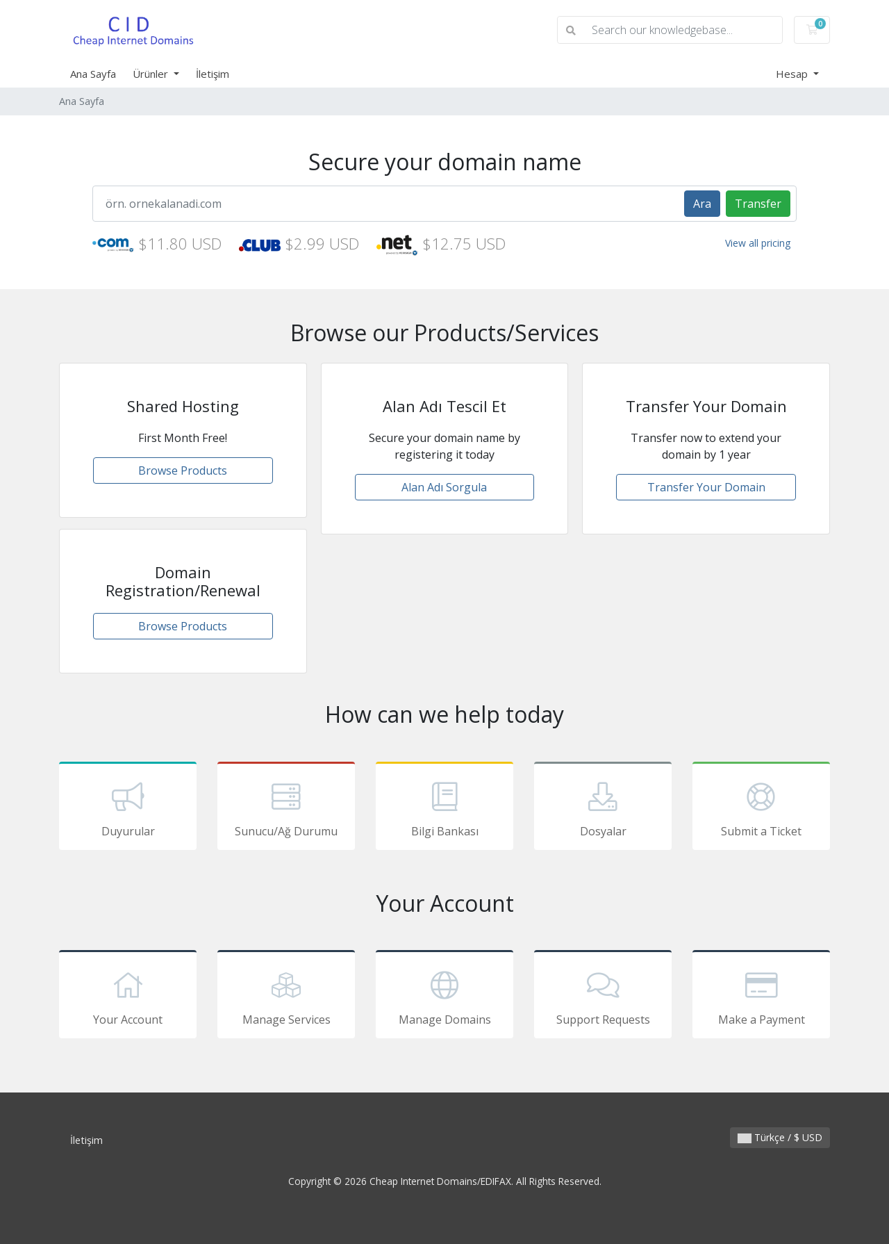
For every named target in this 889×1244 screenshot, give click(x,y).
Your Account (128, 996)
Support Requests (603, 996)
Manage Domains (444, 996)
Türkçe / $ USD (780, 1137)
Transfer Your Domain (706, 487)
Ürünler (152, 74)
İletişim (212, 74)
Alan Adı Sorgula (444, 487)
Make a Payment (761, 996)
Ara (702, 203)
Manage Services (286, 996)
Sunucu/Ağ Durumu (286, 808)
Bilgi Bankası (444, 808)
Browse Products (182, 470)
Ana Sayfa (93, 74)
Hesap (793, 74)
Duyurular (128, 808)
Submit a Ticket (761, 808)
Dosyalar (603, 808)
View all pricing (757, 242)
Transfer (758, 203)
